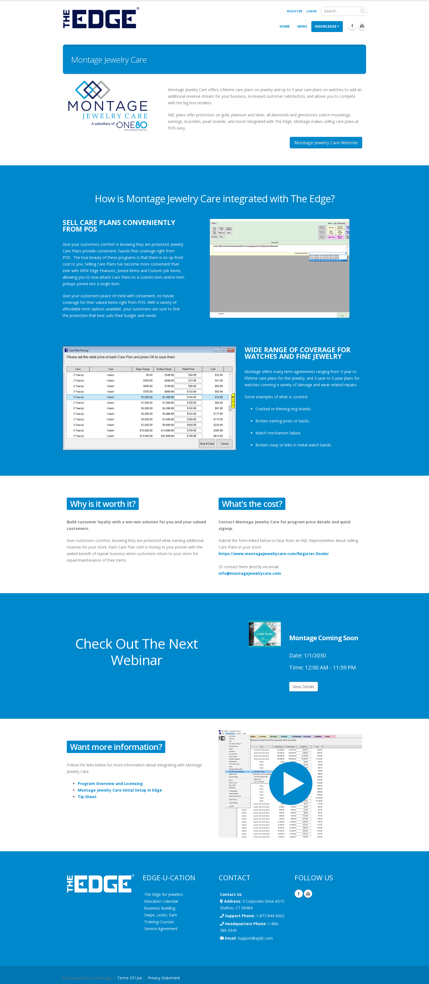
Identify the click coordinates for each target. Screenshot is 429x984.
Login (311, 11)
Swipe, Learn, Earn (160, 914)
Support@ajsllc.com (255, 938)
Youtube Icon (362, 26)
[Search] (344, 11)
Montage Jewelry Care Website (326, 143)
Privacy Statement (164, 977)
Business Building (159, 908)
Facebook (299, 894)
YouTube (308, 894)
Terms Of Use (129, 977)
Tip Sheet (87, 796)
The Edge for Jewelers (163, 894)
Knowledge (327, 26)
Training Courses (159, 921)
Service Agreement (161, 928)
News (302, 26)
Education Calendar (161, 901)
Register (294, 11)
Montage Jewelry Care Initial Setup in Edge (120, 790)
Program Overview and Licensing (110, 783)
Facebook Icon (352, 26)
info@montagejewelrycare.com (250, 573)
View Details (303, 686)
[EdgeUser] (101, 18)
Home (285, 26)
